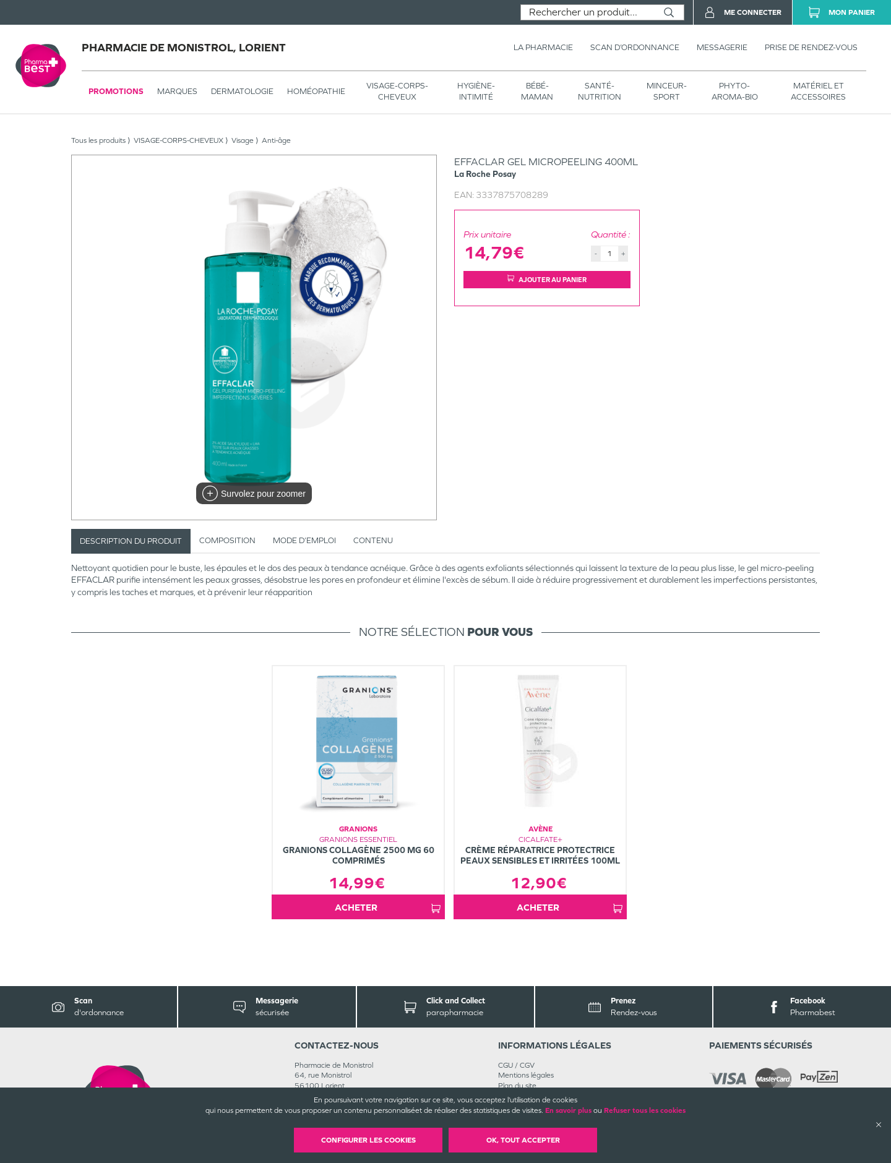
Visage (242, 140)
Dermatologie (242, 91)
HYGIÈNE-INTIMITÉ (476, 91)
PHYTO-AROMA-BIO (735, 91)
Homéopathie (316, 91)
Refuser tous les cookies (645, 1110)
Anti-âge (276, 140)
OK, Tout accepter (523, 1140)
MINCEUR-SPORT (667, 91)
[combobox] (587, 12)
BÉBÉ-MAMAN (537, 91)
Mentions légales (526, 1075)
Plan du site (517, 1085)
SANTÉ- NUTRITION (599, 91)
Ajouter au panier (547, 279)
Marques (177, 91)
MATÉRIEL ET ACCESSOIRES (818, 91)
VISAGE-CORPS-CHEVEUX (397, 91)
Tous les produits (98, 140)
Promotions (116, 91)
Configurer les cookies (368, 1140)
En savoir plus (568, 1110)
